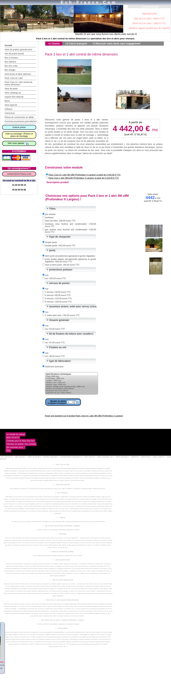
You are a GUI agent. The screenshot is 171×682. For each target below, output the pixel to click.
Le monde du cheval (15, 434)
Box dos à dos (11, 66)
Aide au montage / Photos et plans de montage (19, 135)
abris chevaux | (122, 457)
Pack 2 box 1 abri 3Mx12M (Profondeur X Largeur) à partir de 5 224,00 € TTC (83, 178)
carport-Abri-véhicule (14, 97)
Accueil (8, 45)
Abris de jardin (11, 88)
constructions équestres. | (71, 457)
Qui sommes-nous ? (15, 447)
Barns (7, 101)
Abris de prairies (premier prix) (18, 49)
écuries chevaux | (51, 457)
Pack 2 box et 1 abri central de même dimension (18, 83)
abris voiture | (159, 457)
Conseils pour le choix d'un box (20, 441)
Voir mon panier (18, 143)
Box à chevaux (11, 58)
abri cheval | (20, 457)
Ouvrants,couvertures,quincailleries (21, 121)
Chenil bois (10, 113)
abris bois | (146, 457)
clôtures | (135, 457)
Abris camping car (13, 93)
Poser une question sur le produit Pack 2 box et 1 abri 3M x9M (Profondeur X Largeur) (84, 416)
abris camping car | (105, 457)
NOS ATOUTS (12, 437)
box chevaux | (7, 457)
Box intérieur (10, 62)
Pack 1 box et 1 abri (14, 78)
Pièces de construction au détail (19, 117)
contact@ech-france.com (19, 174)
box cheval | (90, 457)
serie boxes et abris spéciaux (18, 74)
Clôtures (8, 109)
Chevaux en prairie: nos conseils (21, 444)
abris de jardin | (34, 457)
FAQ (8, 450)
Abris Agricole (11, 105)
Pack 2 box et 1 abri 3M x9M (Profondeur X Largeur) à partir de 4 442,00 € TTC (84, 175)
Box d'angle (10, 70)
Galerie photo (19, 127)
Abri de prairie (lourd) (14, 53)
